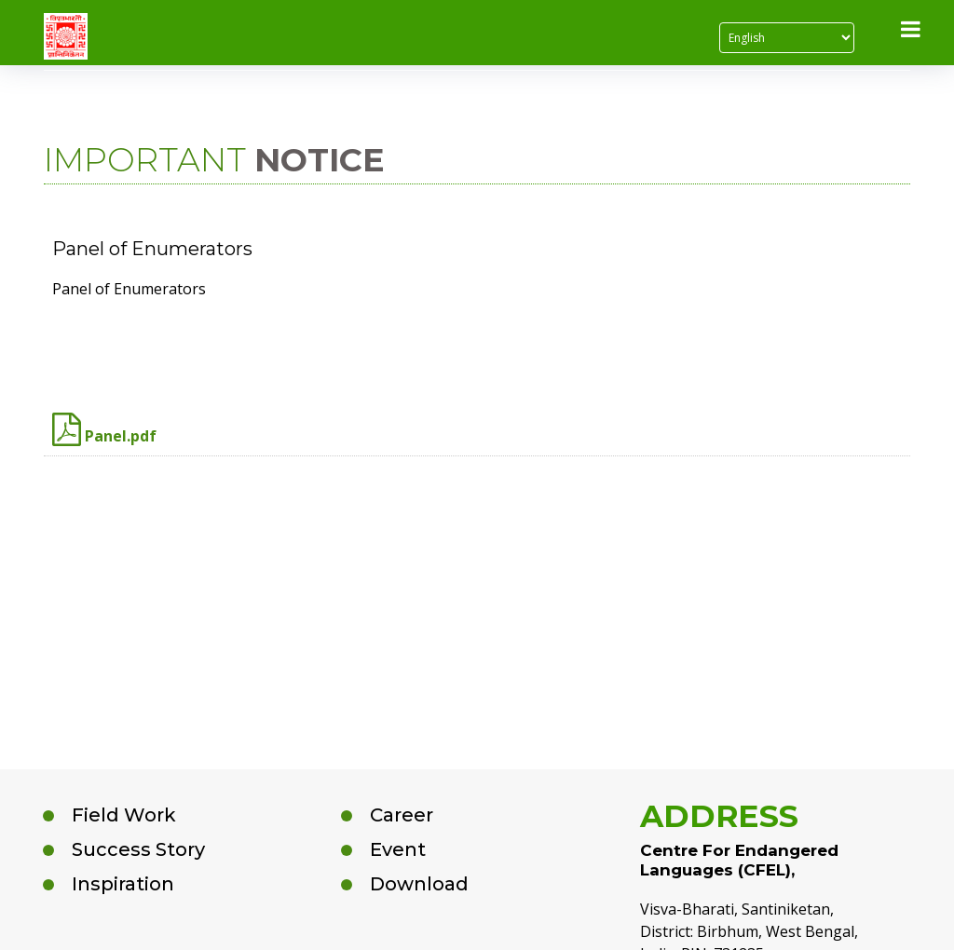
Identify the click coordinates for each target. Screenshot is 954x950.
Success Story (138, 849)
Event (398, 849)
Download (419, 884)
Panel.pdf (104, 429)
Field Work (124, 815)
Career (401, 815)
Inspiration (123, 884)
